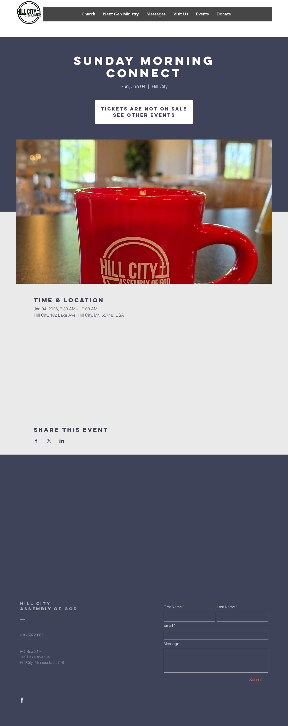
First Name (174, 607)
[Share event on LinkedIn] (61, 441)
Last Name (227, 607)
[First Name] (188, 616)
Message (171, 643)
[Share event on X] (49, 441)
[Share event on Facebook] (36, 441)
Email (169, 625)
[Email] (214, 635)
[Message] (216, 660)
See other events (144, 115)
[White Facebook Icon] (22, 700)
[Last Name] (241, 616)
